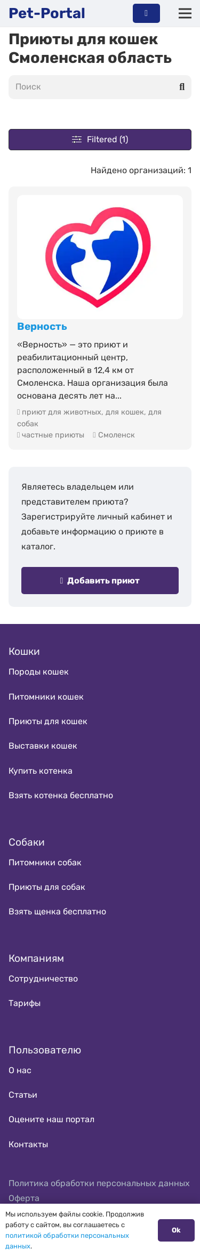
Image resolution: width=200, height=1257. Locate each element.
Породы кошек (39, 672)
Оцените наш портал (51, 1119)
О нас (20, 1070)
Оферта (24, 1198)
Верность (42, 326)
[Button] (146, 13)
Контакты (28, 1144)
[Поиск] (100, 87)
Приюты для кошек (48, 721)
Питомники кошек (46, 697)
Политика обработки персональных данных (99, 1183)
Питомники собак (45, 862)
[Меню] (185, 13)
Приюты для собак (47, 887)
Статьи (23, 1095)
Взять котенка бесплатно (61, 795)
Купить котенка (41, 771)
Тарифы (25, 1003)
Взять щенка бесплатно (57, 911)
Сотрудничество (43, 979)
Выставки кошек (43, 746)
